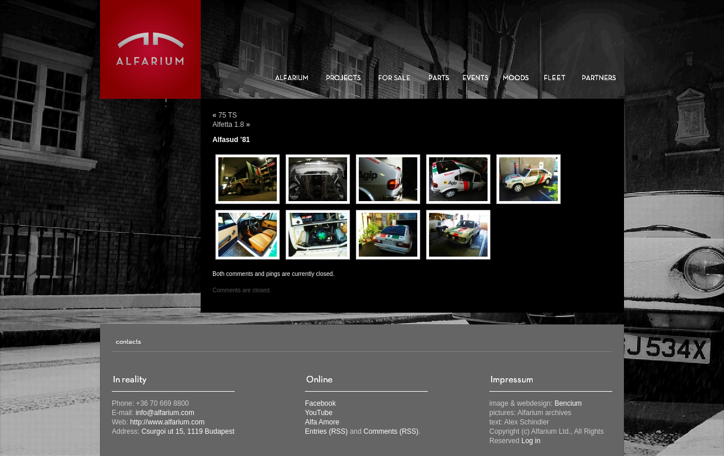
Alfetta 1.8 (228, 124)
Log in (531, 441)
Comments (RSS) (390, 431)
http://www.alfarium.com (167, 422)
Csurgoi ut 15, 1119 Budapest (188, 431)
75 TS (227, 115)
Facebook (320, 403)
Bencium (568, 403)
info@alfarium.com (165, 413)
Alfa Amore (322, 422)
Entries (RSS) (326, 431)
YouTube (318, 413)
